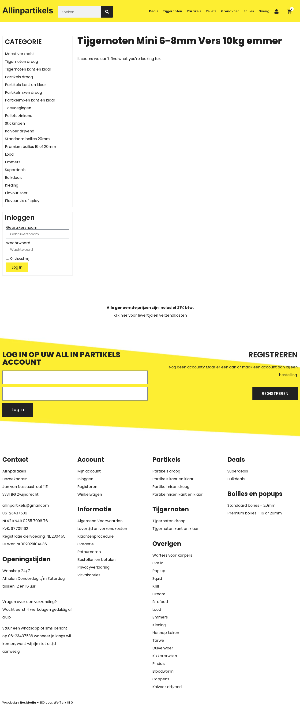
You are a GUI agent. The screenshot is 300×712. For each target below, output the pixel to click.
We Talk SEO (63, 703)
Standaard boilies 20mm (27, 139)
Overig (264, 11)
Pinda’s (158, 663)
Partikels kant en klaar (25, 84)
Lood (9, 154)
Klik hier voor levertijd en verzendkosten (150, 315)
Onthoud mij (17, 258)
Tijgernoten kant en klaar (28, 69)
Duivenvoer (162, 648)
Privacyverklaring (93, 567)
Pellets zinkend (18, 115)
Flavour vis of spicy (22, 200)
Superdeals (15, 169)
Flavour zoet (16, 193)
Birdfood (160, 601)
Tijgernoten (172, 11)
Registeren (87, 486)
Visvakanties (88, 575)
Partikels (194, 11)
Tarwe (158, 640)
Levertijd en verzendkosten (102, 528)
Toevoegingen (18, 108)
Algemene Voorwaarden (100, 521)
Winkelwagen (89, 494)
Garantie (85, 544)
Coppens (160, 679)
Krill (155, 586)
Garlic (157, 563)
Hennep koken (165, 632)
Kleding (11, 185)
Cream (158, 594)
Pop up (158, 570)
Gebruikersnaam (21, 227)
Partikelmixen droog (23, 92)
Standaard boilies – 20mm (251, 505)
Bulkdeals (13, 177)
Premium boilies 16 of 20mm (30, 146)
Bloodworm (162, 671)
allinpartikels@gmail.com (25, 505)
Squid (157, 578)
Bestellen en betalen (96, 559)
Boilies (249, 11)
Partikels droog (19, 77)
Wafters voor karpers (172, 555)
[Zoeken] (107, 12)
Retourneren (89, 552)
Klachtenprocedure (95, 536)
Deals (153, 11)
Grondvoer (230, 11)
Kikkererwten (164, 656)
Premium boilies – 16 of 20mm (254, 513)
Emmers (12, 162)
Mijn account (89, 471)
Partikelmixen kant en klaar (30, 100)
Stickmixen (15, 123)
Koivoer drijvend (19, 131)
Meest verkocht (19, 53)
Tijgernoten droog (21, 61)
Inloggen (85, 479)
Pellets (211, 11)
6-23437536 (16, 513)
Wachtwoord (18, 243)
